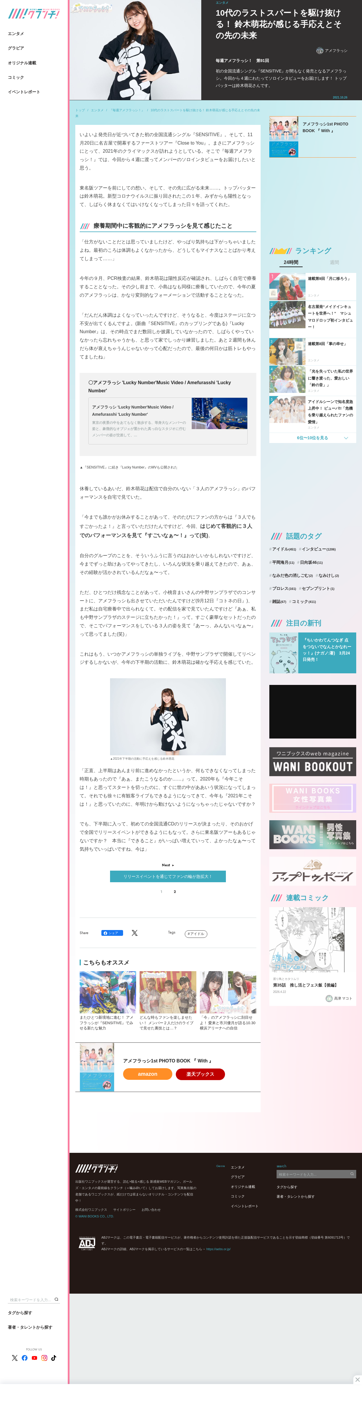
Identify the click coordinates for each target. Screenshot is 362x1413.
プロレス (284, 588)
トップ (80, 110)
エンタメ (16, 33)
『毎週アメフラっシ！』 (127, 110)
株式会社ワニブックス (91, 1209)
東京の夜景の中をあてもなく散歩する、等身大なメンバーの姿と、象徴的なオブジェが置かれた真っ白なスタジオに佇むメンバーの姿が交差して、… (139, 429)
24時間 (291, 262)
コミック (16, 77)
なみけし (329, 575)
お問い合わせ (151, 1209)
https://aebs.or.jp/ (218, 1249)
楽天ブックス (200, 1074)
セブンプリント (318, 588)
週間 (334, 262)
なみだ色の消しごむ (292, 575)
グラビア (16, 48)
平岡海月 (283, 562)
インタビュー (319, 549)
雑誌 (279, 601)
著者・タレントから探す (30, 1327)
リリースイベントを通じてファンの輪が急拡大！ (168, 876)
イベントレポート (24, 92)
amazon (147, 1074)
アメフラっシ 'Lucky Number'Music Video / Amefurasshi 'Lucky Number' (132, 411)
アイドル (197, 934)
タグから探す (20, 1312)
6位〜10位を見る (312, 437)
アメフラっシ (332, 50)
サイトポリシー (124, 1209)
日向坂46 (311, 562)
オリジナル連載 (22, 63)
